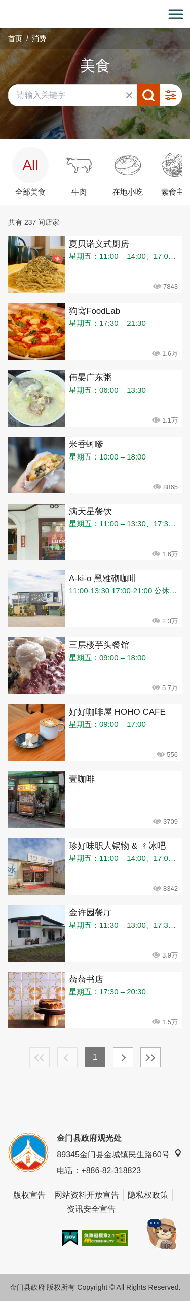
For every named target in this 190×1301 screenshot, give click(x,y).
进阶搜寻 (171, 95)
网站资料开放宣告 (86, 1195)
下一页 (123, 1057)
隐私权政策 (148, 1195)
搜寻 (148, 95)
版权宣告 (29, 1195)
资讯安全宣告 (91, 1209)
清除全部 (129, 95)
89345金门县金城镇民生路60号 (119, 1154)
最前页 (39, 1057)
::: (3, 6)
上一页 (67, 1057)
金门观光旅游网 (95, 14)
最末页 (150, 1057)
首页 (15, 38)
